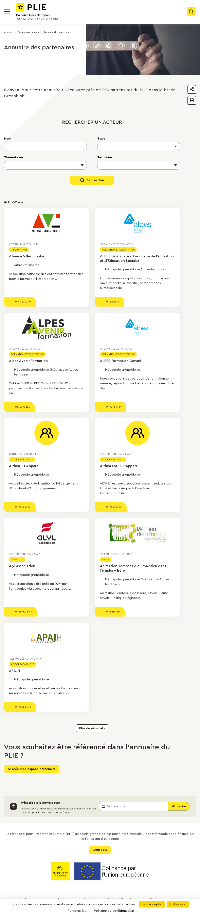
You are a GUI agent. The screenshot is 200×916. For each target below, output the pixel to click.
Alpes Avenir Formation (28, 361)
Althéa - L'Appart (23, 466)
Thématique (13, 157)
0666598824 (22, 407)
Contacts (100, 849)
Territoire (104, 157)
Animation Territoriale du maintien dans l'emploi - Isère (133, 568)
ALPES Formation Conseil (121, 361)
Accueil (8, 32)
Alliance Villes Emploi (26, 256)
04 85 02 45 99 (23, 611)
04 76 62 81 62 (23, 707)
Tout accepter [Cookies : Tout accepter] (152, 904)
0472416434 (112, 301)
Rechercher (95, 180)
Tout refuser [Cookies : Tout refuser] (178, 904)
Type (101, 138)
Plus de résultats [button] (92, 728)
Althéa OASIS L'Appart (118, 466)
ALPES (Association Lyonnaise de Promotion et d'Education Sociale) (137, 258)
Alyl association (22, 566)
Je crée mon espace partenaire (32, 769)
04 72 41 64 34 (113, 407)
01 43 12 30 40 (23, 301)
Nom (7, 138)
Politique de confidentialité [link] (114, 910)
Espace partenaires (28, 32)
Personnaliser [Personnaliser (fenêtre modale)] (78, 910)
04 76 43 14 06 (23, 507)
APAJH (14, 671)
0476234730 (113, 611)
